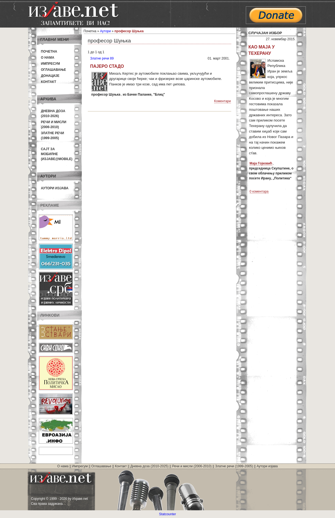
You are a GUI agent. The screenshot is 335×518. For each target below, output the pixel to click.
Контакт (48, 82)
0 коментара (259, 191)
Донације (50, 76)
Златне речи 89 (102, 58)
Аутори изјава (55, 188)
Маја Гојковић (261, 163)
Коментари (222, 101)
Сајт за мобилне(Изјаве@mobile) (57, 154)
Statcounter (167, 514)
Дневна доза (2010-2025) (149, 466)
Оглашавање (53, 70)
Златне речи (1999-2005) (234, 466)
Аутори (105, 31)
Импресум (50, 64)
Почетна (49, 51)
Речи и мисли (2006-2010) (191, 466)
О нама (48, 58)
